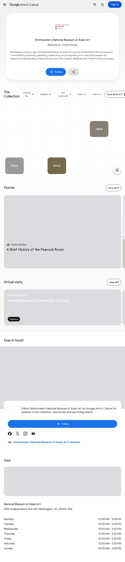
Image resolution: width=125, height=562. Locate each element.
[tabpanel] (14, 138)
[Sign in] (115, 4)
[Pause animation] (117, 170)
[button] (4, 4)
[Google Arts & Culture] (49, 4)
